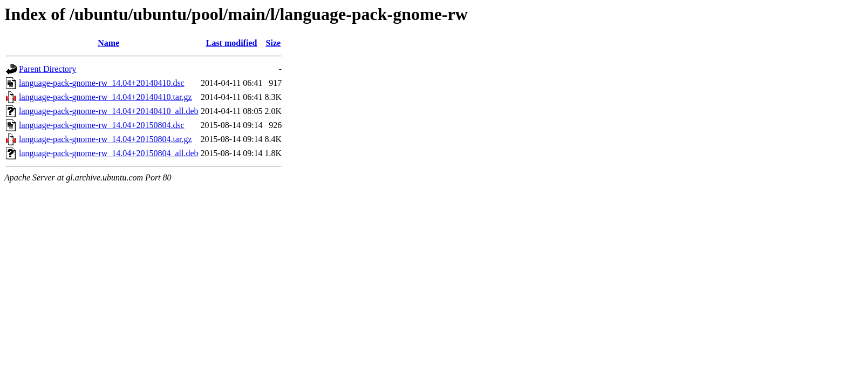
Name (108, 43)
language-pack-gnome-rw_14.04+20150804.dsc (102, 125)
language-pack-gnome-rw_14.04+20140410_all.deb (108, 111)
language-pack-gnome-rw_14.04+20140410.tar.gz (105, 97)
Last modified (231, 43)
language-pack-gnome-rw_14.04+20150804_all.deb (108, 153)
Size (273, 43)
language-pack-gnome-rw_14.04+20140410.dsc (102, 83)
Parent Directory (47, 68)
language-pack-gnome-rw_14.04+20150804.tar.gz (105, 139)
